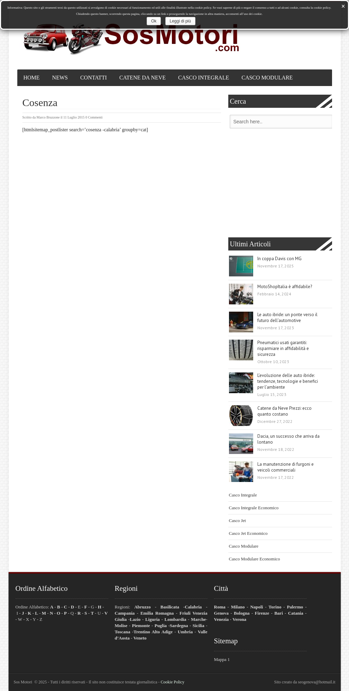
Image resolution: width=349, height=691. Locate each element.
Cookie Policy (172, 682)
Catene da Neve (142, 78)
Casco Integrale (203, 78)
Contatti (93, 78)
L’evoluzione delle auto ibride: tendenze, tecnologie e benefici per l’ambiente (287, 381)
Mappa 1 (222, 659)
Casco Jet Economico (248, 533)
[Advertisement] (280, 184)
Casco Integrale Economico (254, 507)
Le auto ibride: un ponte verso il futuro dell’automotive (287, 317)
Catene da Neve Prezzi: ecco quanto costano (284, 411)
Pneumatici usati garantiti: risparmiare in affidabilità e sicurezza (283, 348)
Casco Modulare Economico (254, 558)
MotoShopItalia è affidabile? (284, 287)
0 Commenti (94, 117)
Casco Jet (237, 520)
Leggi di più (180, 21)
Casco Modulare (267, 78)
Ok (153, 21)
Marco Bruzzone (48, 117)
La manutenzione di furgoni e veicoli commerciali (285, 467)
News (60, 78)
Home (32, 78)
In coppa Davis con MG (279, 259)
